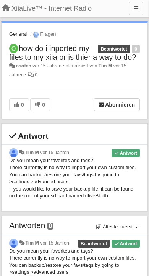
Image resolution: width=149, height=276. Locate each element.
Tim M (105, 66)
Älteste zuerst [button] (117, 227)
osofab (23, 66)
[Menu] (136, 8)
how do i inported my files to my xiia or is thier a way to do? (72, 52)
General (18, 34)
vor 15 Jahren (54, 152)
